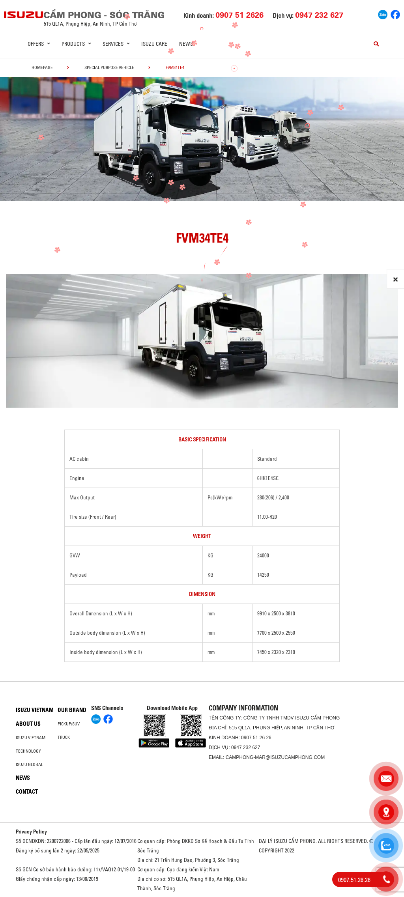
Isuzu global (29, 764)
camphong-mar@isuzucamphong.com (275, 757)
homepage (42, 67)
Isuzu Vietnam (35, 710)
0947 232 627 (245, 747)
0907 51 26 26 (256, 737)
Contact (27, 791)
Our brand (72, 710)
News (186, 44)
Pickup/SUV (69, 724)
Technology (28, 751)
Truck (64, 737)
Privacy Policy (31, 831)
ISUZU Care (154, 44)
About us (28, 723)
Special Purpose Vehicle (109, 67)
